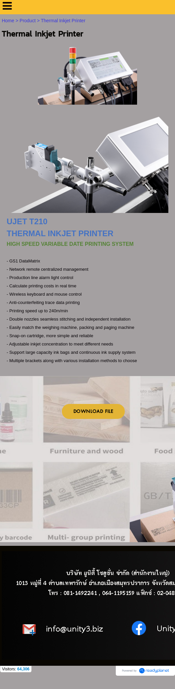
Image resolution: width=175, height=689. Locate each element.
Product (28, 20)
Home (8, 20)
